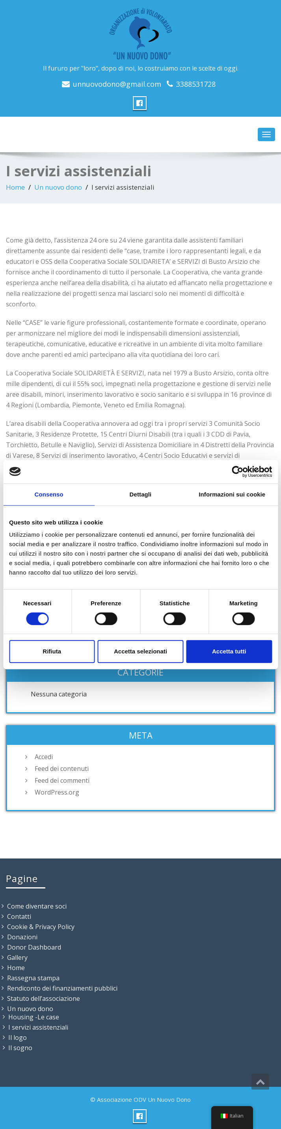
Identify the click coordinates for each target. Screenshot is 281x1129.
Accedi (44, 757)
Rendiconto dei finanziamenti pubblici (62, 988)
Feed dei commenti (62, 780)
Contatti (19, 916)
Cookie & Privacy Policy (40, 926)
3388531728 (196, 84)
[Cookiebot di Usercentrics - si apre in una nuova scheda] (237, 472)
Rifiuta (52, 651)
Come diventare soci (37, 906)
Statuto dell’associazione (43, 998)
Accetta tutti (229, 651)
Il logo (17, 1037)
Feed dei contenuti (62, 769)
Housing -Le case (33, 1017)
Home (15, 187)
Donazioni (22, 937)
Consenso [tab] (49, 494)
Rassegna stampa (33, 978)
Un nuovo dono (58, 187)
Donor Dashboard (34, 947)
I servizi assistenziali (38, 1027)
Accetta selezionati (140, 651)
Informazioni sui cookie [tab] (232, 494)
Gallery (17, 957)
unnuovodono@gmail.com (117, 84)
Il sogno (20, 1047)
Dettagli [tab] (141, 494)
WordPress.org (57, 792)
